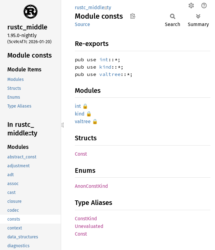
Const (81, 154)
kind (105, 67)
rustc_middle (89, 7)
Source (82, 24)
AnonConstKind (91, 186)
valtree (110, 74)
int (103, 59)
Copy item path (133, 16)
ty (109, 7)
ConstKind (86, 219)
